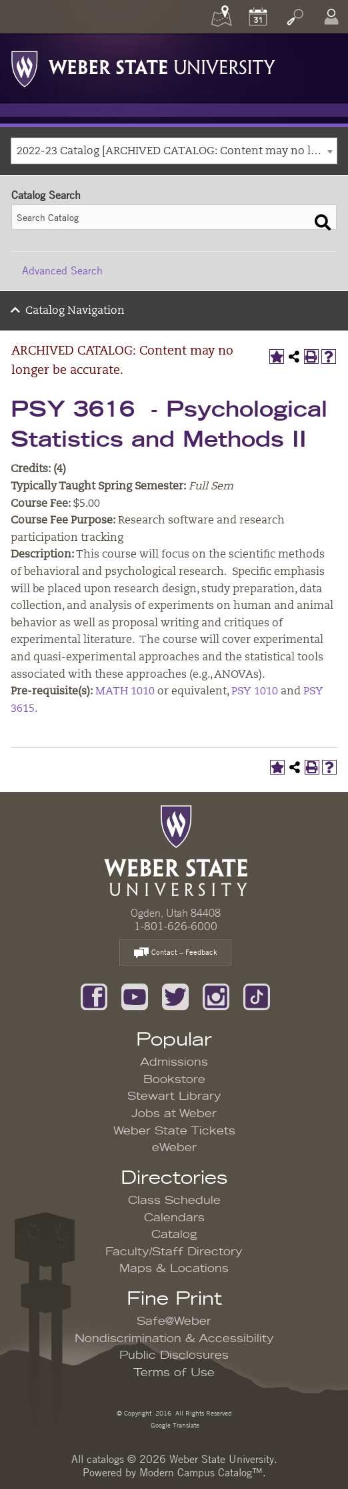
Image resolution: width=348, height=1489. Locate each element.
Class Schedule (174, 1200)
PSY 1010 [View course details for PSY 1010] (254, 691)
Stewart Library (174, 1096)
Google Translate (174, 1424)
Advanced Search (62, 270)
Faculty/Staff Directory (174, 1252)
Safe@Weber (174, 1321)
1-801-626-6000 (175, 926)
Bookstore (174, 1079)
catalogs (105, 1459)
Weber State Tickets (174, 1131)
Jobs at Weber (174, 1113)
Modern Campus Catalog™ (201, 1472)
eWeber (174, 1147)
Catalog (174, 1234)
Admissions (174, 1062)
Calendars (174, 1218)
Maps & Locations (174, 1268)
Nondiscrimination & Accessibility (174, 1338)
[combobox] (174, 151)
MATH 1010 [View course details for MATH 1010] (125, 691)
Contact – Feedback (175, 953)
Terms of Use (174, 1372)
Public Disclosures (174, 1355)
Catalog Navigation (75, 311)
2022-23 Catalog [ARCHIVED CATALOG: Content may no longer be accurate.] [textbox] (177, 151)
